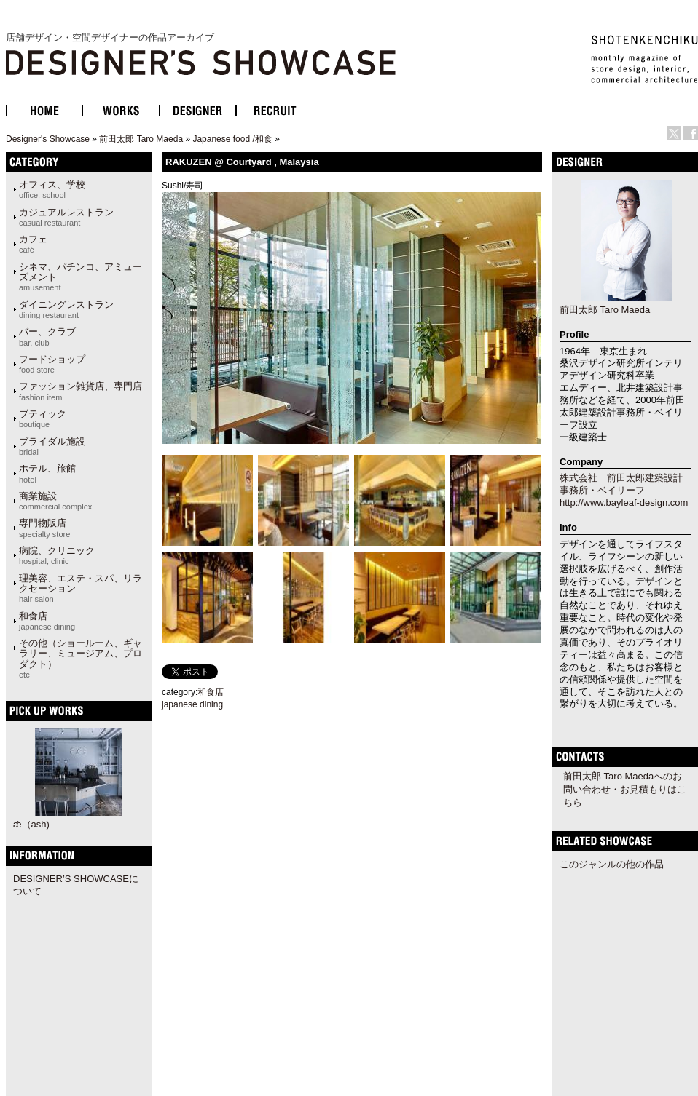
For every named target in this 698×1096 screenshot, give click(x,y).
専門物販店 (44, 527)
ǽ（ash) (31, 824)
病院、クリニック (57, 555)
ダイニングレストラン (66, 309)
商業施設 (55, 501)
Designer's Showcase (48, 139)
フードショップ (52, 364)
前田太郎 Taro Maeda (141, 139)
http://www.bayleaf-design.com (624, 502)
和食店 (47, 621)
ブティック (42, 418)
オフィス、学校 (52, 189)
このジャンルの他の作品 (612, 864)
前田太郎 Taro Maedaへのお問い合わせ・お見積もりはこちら (624, 789)
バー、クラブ (47, 336)
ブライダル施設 (52, 446)
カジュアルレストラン (66, 217)
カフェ (33, 244)
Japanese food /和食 (232, 139)
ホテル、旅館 (47, 473)
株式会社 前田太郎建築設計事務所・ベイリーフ (621, 484)
